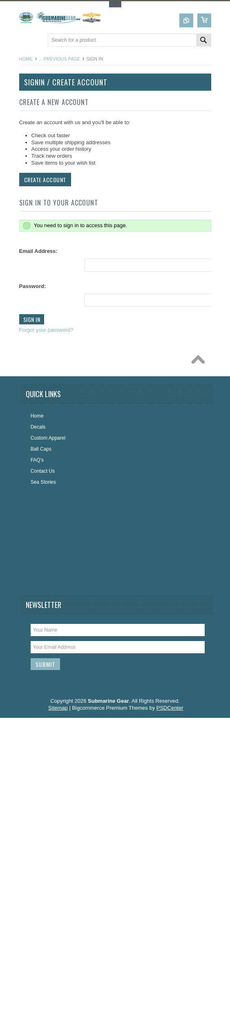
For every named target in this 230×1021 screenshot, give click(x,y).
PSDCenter (169, 708)
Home (26, 58)
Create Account (44, 179)
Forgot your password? (45, 330)
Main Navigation (26, 41)
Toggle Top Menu (115, 4)
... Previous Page (59, 58)
